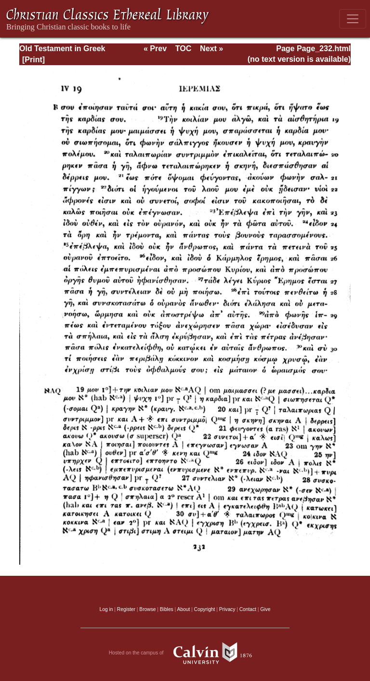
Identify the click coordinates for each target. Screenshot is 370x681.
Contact (247, 609)
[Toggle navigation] (352, 18)
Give (265, 609)
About (183, 609)
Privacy (227, 609)
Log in (106, 609)
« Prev (155, 48)
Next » (211, 48)
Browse (147, 609)
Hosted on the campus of (185, 653)
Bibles (166, 609)
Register (126, 609)
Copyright (204, 609)
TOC (183, 48)
